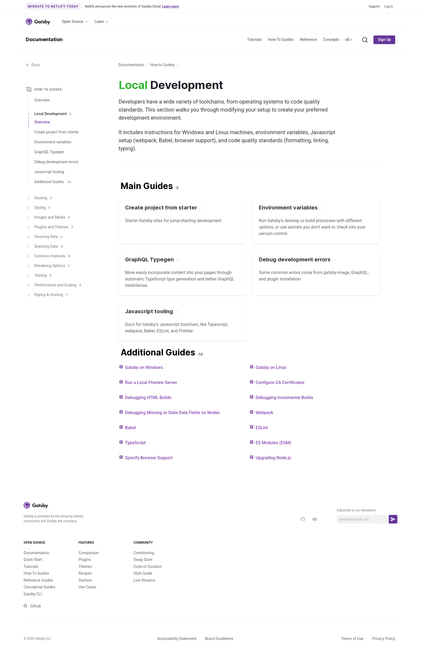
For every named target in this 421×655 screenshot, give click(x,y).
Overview (42, 100)
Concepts (331, 39)
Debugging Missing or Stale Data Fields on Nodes (172, 412)
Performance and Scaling (54, 285)
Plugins (85, 559)
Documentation (44, 39)
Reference (308, 39)
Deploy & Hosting (47, 295)
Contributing (143, 553)
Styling (39, 208)
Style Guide (142, 573)
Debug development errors (56, 162)
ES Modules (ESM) (273, 442)
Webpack (264, 412)
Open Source (75, 21)
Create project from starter (56, 132)
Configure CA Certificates (280, 382)
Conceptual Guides (39, 587)
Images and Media (48, 217)
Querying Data (45, 246)
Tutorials (254, 39)
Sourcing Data (45, 237)
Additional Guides (53, 182)
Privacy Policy (383, 638)
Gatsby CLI (33, 594)
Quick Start (33, 559)
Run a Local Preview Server (151, 382)
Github (32, 606)
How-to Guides (162, 65)
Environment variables (52, 142)
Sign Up (384, 39)
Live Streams (144, 580)
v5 (349, 39)
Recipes (85, 573)
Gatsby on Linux (271, 367)
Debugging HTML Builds (148, 397)
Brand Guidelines (219, 638)
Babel (130, 427)
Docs (33, 65)
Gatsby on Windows (144, 367)
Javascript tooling (49, 172)
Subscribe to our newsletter (356, 510)
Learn (102, 21)
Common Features (49, 256)
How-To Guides (280, 39)
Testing (39, 275)
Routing (39, 198)
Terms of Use (352, 638)
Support (374, 6)
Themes (85, 566)
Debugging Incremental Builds (284, 397)
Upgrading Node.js (273, 457)
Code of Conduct (147, 566)
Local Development (49, 114)
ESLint (262, 427)
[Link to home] (38, 21)
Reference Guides (38, 580)
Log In (388, 6)
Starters (85, 580)
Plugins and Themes (50, 227)
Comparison (89, 553)
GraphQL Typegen (49, 152)
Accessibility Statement (177, 638)
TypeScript (135, 442)
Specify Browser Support (149, 457)
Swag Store (143, 559)
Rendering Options (48, 266)
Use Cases (87, 587)
